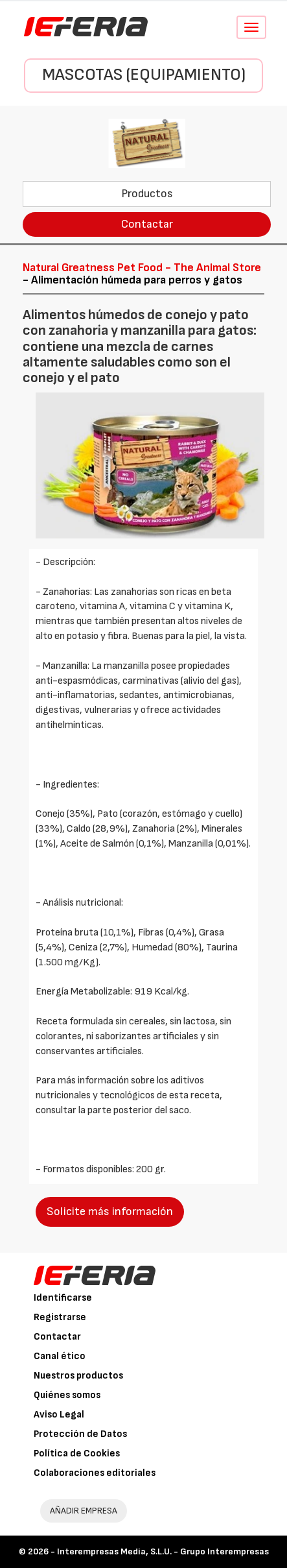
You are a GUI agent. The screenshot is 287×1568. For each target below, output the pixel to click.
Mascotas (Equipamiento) (144, 75)
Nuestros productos (78, 1375)
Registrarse (60, 1317)
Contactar (147, 224)
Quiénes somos (67, 1395)
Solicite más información (110, 1211)
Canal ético (60, 1356)
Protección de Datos (80, 1434)
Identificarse (63, 1298)
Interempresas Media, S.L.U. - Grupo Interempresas (163, 1551)
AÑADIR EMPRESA (83, 1510)
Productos (147, 193)
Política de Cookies (77, 1453)
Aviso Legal (59, 1414)
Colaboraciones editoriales (94, 1473)
